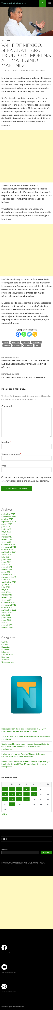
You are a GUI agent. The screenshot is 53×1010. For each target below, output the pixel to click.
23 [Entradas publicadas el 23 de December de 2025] (12, 804)
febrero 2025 (7, 539)
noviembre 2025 (8, 516)
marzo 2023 (6, 595)
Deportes (5, 647)
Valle (38, 345)
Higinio (26, 342)
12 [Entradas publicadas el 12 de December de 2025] (34, 794)
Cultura (4, 644)
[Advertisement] (26, 156)
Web (3, 465)
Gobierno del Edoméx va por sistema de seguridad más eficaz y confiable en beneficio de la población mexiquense (25, 746)
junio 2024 (6, 559)
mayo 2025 (6, 531)
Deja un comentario (35, 70)
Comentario (7, 406)
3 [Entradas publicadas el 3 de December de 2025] (19, 789)
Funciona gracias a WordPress (12, 1007)
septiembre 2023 (8, 582)
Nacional (5, 657)
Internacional (7, 654)
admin (22, 70)
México (7, 345)
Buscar (4, 849)
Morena (17, 345)
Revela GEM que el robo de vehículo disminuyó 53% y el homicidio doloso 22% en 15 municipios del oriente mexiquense (25, 764)
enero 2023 (6, 600)
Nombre (6, 442)
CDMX (6, 342)
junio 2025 (6, 529)
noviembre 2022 (8, 605)
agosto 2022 (6, 612)
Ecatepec (5, 649)
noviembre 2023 (8, 577)
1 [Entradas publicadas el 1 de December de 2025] (5, 789)
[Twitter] (29, 334)
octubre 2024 (7, 549)
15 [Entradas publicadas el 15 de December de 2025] (5, 799)
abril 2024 (5, 564)
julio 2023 (5, 587)
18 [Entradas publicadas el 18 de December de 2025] (26, 799)
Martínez (37, 342)
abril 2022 (5, 622)
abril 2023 (5, 592)
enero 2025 (6, 542)
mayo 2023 (6, 589)
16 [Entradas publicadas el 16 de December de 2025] (12, 799)
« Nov (4, 814)
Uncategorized (7, 662)
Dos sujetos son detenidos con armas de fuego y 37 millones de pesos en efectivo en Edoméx (23, 730)
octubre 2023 (7, 579)
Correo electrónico (11, 453)
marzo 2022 (6, 625)
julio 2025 (5, 526)
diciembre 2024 (8, 544)
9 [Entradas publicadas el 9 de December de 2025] (12, 794)
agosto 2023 (6, 584)
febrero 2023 (7, 597)
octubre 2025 (7, 519)
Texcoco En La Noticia (13, 3)
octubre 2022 (7, 607)
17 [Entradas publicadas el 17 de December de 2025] (19, 799)
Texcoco (5, 40)
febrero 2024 (7, 569)
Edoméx (15, 342)
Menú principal (49, 3)
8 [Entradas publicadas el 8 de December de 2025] (5, 794)
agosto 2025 (6, 524)
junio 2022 (6, 617)
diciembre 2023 (8, 574)
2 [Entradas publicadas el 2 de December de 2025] (12, 789)
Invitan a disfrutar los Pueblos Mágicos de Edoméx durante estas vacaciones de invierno (23, 755)
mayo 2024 (6, 562)
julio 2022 (5, 615)
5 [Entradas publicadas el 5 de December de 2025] (33, 789)
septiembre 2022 (8, 610)
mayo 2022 (6, 620)
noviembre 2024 (8, 547)
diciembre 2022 (8, 602)
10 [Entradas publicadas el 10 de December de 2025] (19, 794)
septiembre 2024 (8, 552)
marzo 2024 (6, 567)
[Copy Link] (34, 334)
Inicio (4, 839)
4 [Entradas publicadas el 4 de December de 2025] (26, 789)
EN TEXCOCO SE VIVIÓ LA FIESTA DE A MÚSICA (26, 375)
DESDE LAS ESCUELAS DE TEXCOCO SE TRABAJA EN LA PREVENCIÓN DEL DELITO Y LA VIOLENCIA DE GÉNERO (26, 362)
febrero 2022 (7, 627)
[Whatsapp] (23, 334)
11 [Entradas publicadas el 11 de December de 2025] (26, 794)
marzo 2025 (6, 537)
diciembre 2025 (8, 514)
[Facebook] (18, 334)
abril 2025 (5, 534)
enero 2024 (6, 572)
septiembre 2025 (8, 521)
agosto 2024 (6, 554)
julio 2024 (5, 557)
